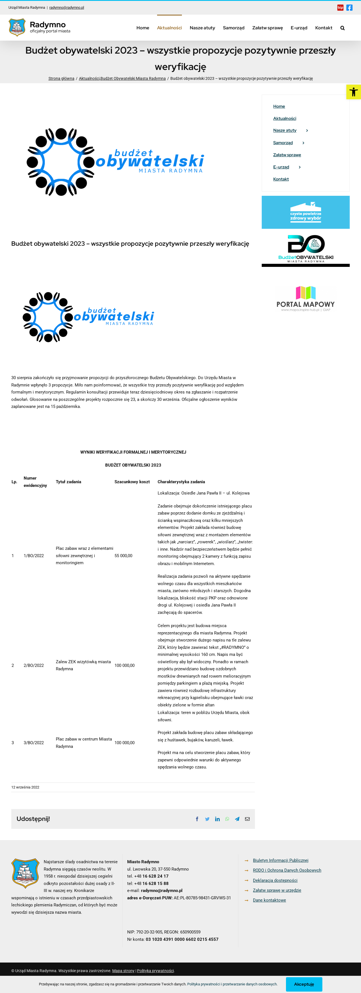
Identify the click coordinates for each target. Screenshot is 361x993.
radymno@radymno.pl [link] (66, 7)
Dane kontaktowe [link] (269, 900)
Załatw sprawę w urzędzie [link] (277, 890)
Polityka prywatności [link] (155, 970)
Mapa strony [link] (123, 970)
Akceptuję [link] (304, 984)
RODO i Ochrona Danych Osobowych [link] (287, 870)
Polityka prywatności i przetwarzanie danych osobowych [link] (232, 984)
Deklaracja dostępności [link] (275, 880)
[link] (353, 92)
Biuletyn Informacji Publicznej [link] (281, 860)
